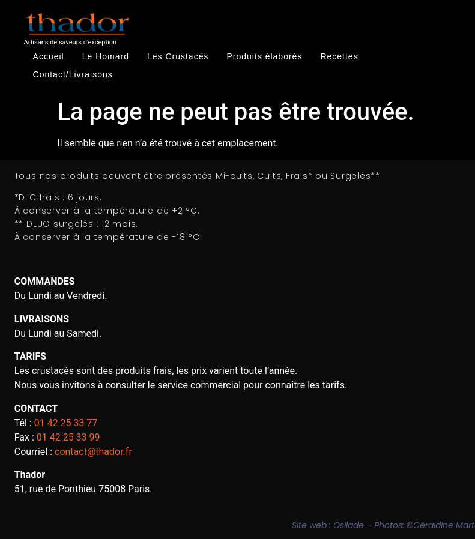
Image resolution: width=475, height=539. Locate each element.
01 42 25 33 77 (66, 423)
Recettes (339, 56)
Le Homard (105, 56)
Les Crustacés (177, 56)
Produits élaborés (264, 56)
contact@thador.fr (93, 451)
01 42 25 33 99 (68, 437)
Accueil (48, 56)
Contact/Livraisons (73, 74)
